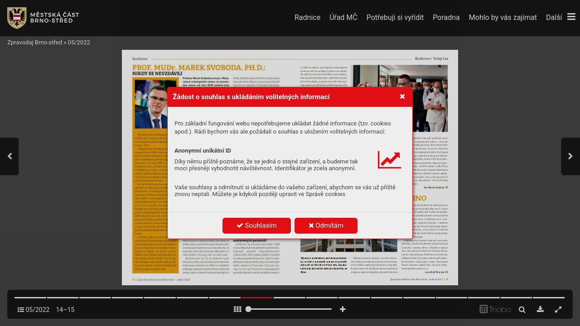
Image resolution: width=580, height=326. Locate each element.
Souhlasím (257, 225)
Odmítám (326, 225)
